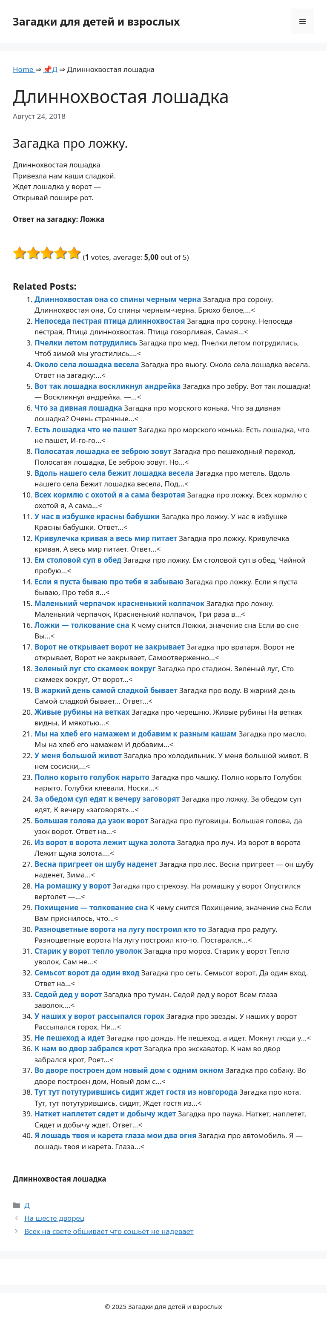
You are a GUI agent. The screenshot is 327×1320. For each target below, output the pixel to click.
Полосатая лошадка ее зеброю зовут (103, 451)
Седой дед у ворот (69, 994)
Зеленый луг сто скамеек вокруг (96, 668)
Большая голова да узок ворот (92, 820)
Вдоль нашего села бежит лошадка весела (114, 473)
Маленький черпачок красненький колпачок (120, 603)
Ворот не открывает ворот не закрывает (110, 647)
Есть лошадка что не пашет (86, 429)
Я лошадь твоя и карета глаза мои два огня (116, 1135)
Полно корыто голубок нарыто (92, 777)
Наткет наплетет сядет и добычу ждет (106, 1114)
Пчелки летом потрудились (86, 343)
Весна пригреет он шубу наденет (96, 864)
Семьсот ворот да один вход (87, 973)
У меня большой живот (79, 755)
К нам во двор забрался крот (89, 1048)
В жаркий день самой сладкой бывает (106, 690)
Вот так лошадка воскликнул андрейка (108, 386)
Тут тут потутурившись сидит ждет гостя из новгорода (136, 1092)
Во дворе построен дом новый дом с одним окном (129, 1070)
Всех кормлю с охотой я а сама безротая (110, 495)
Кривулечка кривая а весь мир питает (106, 538)
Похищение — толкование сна (92, 907)
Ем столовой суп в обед (78, 560)
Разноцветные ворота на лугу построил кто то (121, 929)
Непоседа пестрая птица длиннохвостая (110, 321)
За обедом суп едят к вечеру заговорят (107, 799)
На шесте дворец (54, 1218)
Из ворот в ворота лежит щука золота (105, 842)
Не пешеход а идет (70, 1038)
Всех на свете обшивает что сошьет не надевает (108, 1231)
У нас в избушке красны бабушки (98, 516)
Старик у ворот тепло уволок (89, 951)
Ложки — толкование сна (82, 625)
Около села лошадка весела (87, 364)
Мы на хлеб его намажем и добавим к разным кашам (136, 734)
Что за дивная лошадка (79, 408)
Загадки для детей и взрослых (96, 21)
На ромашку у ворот (73, 886)
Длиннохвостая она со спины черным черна (118, 299)
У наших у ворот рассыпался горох (100, 1016)
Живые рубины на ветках (83, 712)
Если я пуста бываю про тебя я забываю (109, 582)
